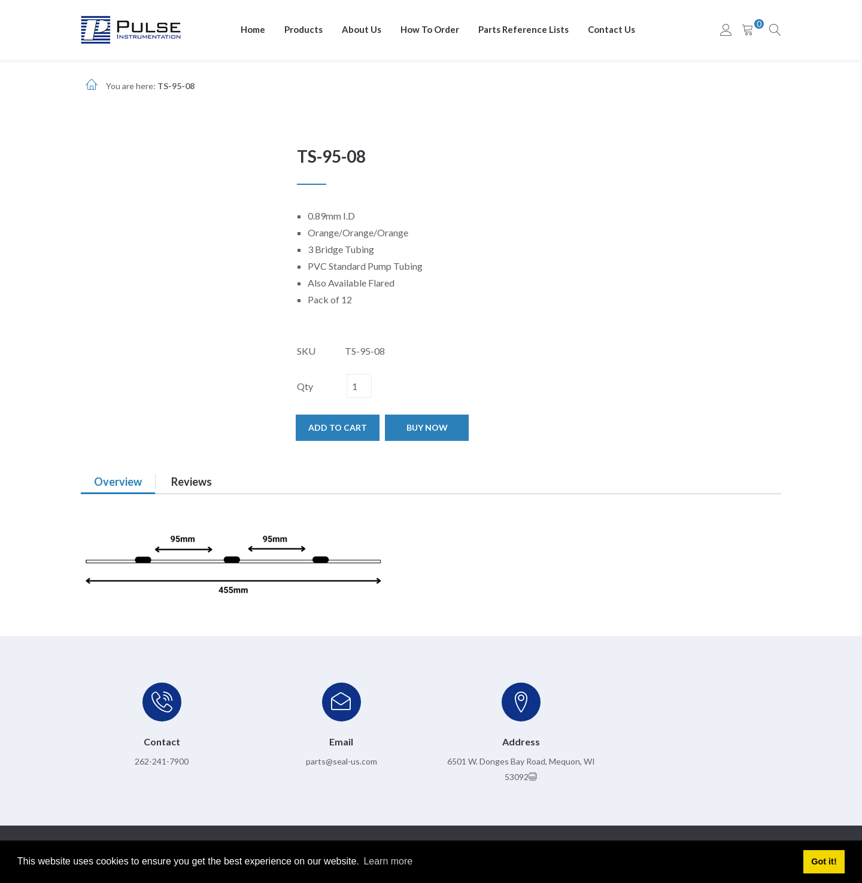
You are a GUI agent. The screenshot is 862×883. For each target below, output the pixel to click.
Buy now (427, 427)
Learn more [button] (387, 861)
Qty (305, 386)
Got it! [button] (823, 861)
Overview (118, 481)
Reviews (191, 481)
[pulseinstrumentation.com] (131, 29)
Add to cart (337, 427)
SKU (306, 351)
